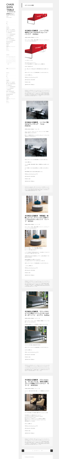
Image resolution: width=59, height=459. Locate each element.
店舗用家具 (7, 80)
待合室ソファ (26, 370)
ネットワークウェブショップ (31, 77)
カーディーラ (30, 91)
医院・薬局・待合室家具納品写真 (10, 83)
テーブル (7, 26)
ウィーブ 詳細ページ (29, 265)
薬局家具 (32, 95)
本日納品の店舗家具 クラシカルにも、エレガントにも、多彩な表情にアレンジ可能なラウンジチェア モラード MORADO (37, 382)
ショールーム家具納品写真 (9, 35)
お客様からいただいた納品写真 (10, 29)
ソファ (7, 24)
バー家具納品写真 (8, 37)
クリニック (42, 91)
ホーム (7, 21)
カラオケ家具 (39, 91)
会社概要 (7, 97)
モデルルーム (37, 188)
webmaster (31, 90)
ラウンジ (40, 188)
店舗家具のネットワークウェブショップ (10, 15)
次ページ (51, 450)
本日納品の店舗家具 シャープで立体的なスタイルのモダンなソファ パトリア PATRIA (37, 32)
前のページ (23, 450)
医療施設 (32, 189)
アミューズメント (42, 90)
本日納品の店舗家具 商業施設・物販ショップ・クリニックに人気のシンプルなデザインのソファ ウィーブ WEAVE (37, 218)
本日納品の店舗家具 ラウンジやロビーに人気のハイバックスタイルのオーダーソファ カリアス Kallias (37, 313)
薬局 (30, 95)
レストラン (43, 188)
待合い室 (40, 93)
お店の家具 (26, 91)
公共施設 (29, 189)
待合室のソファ (28, 94)
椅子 (6, 23)
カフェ (33, 91)
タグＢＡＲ (35, 367)
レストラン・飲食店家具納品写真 (10, 34)
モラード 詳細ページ (28, 423)
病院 (25, 95)
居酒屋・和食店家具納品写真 (10, 38)
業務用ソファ (34, 370)
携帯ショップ (36, 94)
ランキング (7, 50)
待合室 (46, 93)
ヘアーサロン (27, 368)
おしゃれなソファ (47, 90)
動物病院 (45, 283)
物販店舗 (48, 94)
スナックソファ (32, 367)
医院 (25, 93)
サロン (30, 92)
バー (46, 92)
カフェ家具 (35, 91)
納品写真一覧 (8, 43)
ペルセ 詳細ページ (28, 161)
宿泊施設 (27, 93)
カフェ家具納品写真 (9, 32)
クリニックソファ (47, 91)
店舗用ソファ (33, 93)
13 (41, 450)
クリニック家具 (27, 92)
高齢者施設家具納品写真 (9, 41)
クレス (38, 187)
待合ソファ (43, 93)
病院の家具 (27, 95)
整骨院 (39, 94)
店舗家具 (30, 93)
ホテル (34, 188)
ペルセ (32, 188)
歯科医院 (45, 94)
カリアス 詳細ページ (28, 349)
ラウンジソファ (40, 368)
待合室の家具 (32, 94)
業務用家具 (42, 94)
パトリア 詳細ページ (29, 74)
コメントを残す (39, 95)
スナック (36, 92)
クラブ (33, 187)
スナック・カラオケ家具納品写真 (10, 40)
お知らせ (7, 101)
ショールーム (33, 92)
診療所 (35, 95)
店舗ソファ (32, 369)
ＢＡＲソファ (39, 365)
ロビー (27, 189)
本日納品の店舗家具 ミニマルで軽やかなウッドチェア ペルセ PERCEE (37, 124)
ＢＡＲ (38, 90)
